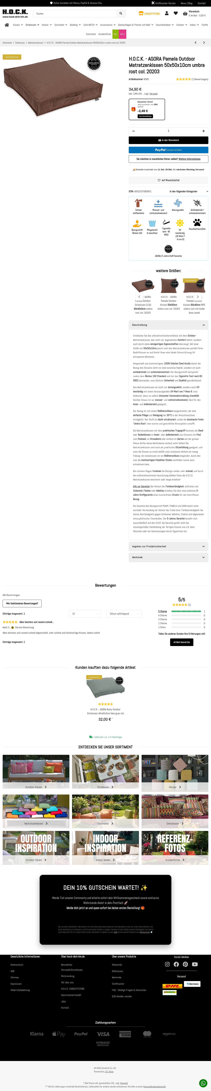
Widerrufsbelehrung (20, 990)
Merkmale (116, 977)
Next (198, 297)
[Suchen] (75, 13)
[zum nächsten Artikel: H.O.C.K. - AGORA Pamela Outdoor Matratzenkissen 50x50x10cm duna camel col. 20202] (204, 42)
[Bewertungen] (105, 704)
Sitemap (15, 977)
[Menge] (168, 130)
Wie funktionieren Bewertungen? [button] (22, 603)
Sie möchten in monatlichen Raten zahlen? (168, 159)
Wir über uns (67, 982)
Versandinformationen (72, 970)
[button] (149, 13)
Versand (153, 93)
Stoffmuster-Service (164, 3)
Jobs (63, 1001)
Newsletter (66, 964)
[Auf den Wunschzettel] (168, 180)
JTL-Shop (109, 1071)
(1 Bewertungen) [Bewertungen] (192, 79)
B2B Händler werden (122, 996)
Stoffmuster (118, 984)
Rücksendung (67, 976)
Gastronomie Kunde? (71, 995)
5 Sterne (162, 611)
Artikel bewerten (182, 642)
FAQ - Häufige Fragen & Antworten (129, 990)
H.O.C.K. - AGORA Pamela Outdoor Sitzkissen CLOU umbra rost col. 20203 (143, 304)
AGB (115, 932)
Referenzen (117, 971)
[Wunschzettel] (175, 13)
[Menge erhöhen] (203, 131)
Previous (139, 297)
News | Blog (187, 3)
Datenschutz (145, 932)
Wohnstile (117, 964)
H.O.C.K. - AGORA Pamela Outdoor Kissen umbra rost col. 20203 (169, 302)
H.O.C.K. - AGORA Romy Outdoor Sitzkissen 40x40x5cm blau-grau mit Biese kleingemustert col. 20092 (105, 711)
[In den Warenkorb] (168, 140)
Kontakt (202, 3)
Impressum (16, 984)
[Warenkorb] (194, 13)
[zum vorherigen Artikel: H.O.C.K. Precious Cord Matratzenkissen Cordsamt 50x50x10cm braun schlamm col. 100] (195, 42)
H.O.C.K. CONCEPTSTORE (73, 988)
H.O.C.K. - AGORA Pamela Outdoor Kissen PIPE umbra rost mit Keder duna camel (194, 304)
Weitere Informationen (189, 159)
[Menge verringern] (133, 131)
